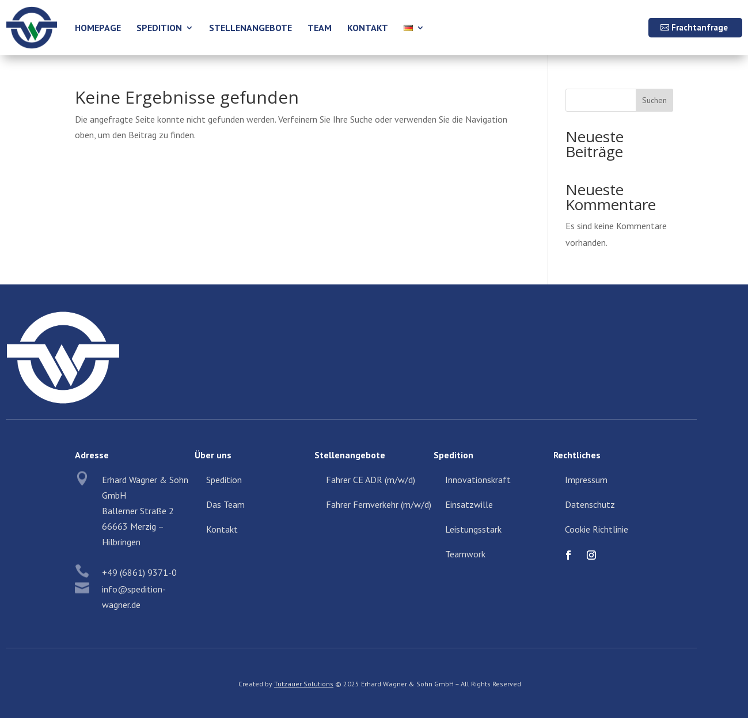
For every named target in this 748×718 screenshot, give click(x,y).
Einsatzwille (469, 504)
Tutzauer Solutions (303, 683)
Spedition (159, 27)
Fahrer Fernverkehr (363, 504)
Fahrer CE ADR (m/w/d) (370, 479)
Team (319, 27)
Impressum (586, 479)
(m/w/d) (416, 504)
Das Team (225, 504)
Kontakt (367, 27)
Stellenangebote (250, 27)
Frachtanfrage (699, 27)
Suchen (654, 100)
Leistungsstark (473, 529)
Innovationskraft (478, 479)
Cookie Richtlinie (596, 529)
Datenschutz (590, 504)
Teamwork (465, 554)
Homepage (98, 27)
